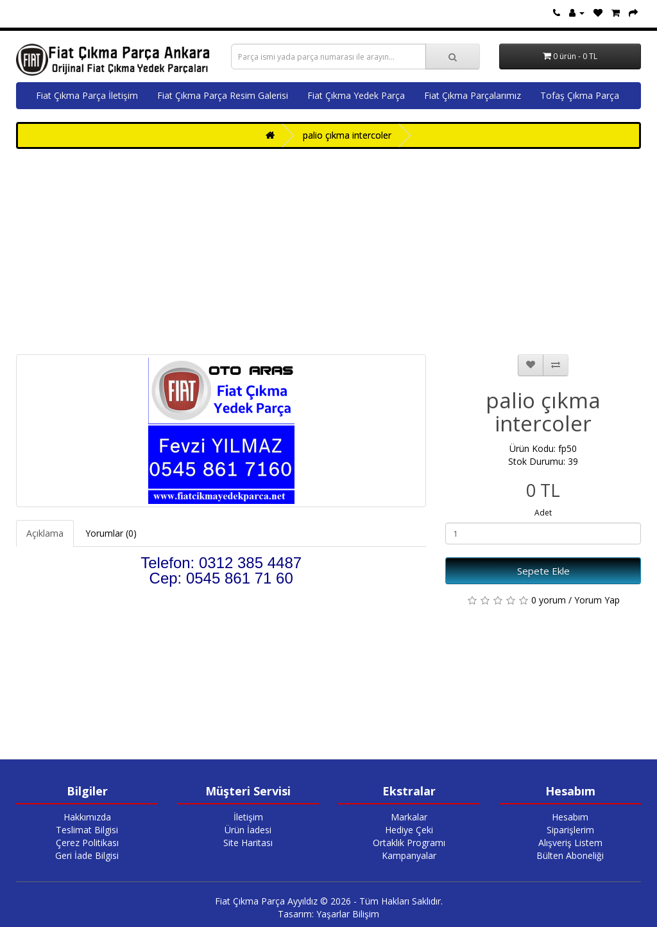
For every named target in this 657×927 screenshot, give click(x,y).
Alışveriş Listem (570, 842)
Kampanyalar (409, 855)
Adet (543, 512)
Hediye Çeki (409, 830)
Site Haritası (248, 842)
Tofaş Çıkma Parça (579, 95)
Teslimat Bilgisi (87, 830)
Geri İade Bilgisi (87, 855)
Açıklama (45, 533)
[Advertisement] (328, 252)
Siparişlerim (570, 830)
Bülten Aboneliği (570, 855)
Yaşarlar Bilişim (347, 914)
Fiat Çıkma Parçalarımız (472, 95)
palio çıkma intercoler (347, 135)
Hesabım (570, 817)
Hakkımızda (87, 817)
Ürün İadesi (248, 830)
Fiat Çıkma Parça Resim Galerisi (222, 95)
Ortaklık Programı (409, 842)
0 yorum (548, 600)
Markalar (409, 817)
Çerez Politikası (87, 842)
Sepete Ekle (543, 570)
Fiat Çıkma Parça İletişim (87, 95)
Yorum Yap (597, 600)
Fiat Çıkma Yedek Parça (356, 95)
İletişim (248, 817)
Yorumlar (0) (111, 533)
